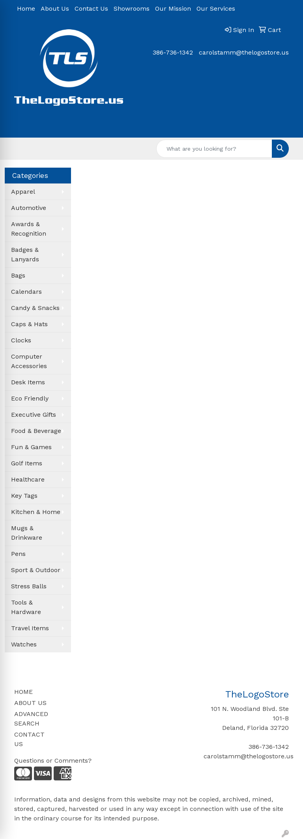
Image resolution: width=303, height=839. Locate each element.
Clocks (21, 340)
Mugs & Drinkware (26, 532)
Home (26, 8)
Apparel (23, 191)
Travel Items (30, 628)
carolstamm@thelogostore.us (244, 52)
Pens (18, 553)
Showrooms (132, 8)
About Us (55, 8)
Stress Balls (29, 586)
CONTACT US (29, 739)
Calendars (26, 291)
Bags (18, 275)
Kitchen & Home (35, 512)
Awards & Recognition (28, 228)
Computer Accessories (29, 361)
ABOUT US (30, 703)
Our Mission (173, 8)
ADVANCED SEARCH (31, 718)
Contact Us (91, 8)
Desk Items (28, 382)
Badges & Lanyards (25, 254)
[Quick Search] (214, 149)
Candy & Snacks (35, 308)
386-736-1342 (173, 52)
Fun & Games (31, 447)
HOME (23, 691)
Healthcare (28, 479)
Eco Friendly (30, 398)
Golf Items (26, 463)
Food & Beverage (36, 431)
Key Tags (24, 495)
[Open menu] (287, 126)
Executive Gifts (33, 414)
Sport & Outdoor (35, 570)
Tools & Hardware (26, 607)
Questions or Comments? (53, 760)
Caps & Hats (29, 324)
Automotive (28, 208)
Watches (24, 644)
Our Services (215, 8)
